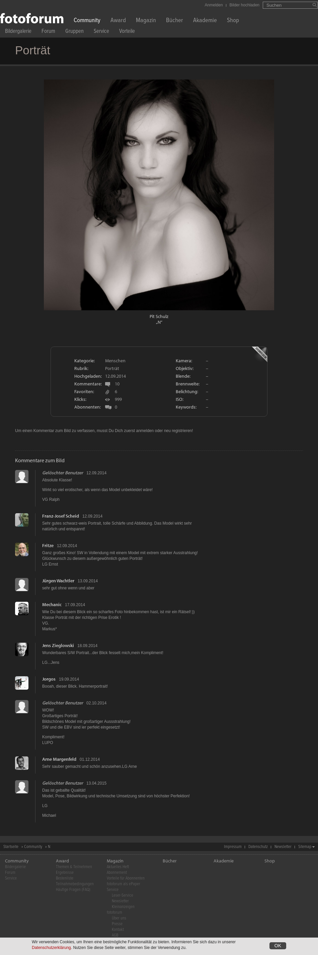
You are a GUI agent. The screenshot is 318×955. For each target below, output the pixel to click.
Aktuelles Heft (118, 867)
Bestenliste (64, 878)
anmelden (145, 430)
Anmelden (214, 5)
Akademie (205, 20)
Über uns (119, 918)
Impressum (233, 847)
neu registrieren (178, 430)
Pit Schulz (159, 316)
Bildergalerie (18, 32)
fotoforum (114, 912)
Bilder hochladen (244, 5)
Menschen (115, 361)
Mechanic (52, 604)
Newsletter (283, 847)
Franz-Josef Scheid (60, 516)
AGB (115, 935)
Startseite (10, 847)
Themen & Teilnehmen (74, 867)
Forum (48, 32)
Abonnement (117, 873)
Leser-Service (122, 895)
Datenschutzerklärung (51, 948)
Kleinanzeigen (123, 907)
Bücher (174, 20)
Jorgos (49, 679)
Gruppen (74, 32)
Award (118, 20)
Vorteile (127, 32)
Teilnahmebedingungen (75, 884)
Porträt (112, 368)
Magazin (146, 20)
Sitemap (304, 847)
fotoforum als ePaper (123, 884)
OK (277, 946)
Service (101, 32)
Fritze (48, 545)
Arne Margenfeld (59, 759)
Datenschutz (258, 847)
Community (87, 20)
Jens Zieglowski (58, 645)
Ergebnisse (65, 873)
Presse (117, 924)
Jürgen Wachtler (58, 581)
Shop (233, 20)
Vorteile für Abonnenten (126, 878)
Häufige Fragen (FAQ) (73, 890)
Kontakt (118, 930)
